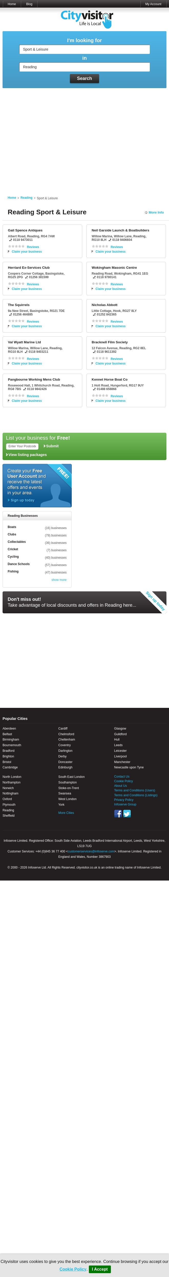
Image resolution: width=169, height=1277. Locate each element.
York (61, 804)
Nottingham (10, 793)
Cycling (13, 556)
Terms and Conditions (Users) (134, 790)
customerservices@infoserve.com (91, 851)
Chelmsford (66, 734)
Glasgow (120, 728)
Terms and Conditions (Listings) (135, 795)
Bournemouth (12, 745)
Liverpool (120, 756)
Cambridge (10, 767)
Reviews (33, 247)
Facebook (118, 813)
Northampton (11, 782)
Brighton (8, 756)
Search (84, 78)
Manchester (122, 762)
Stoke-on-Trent (68, 788)
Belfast (7, 734)
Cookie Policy (72, 1269)
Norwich (8, 788)
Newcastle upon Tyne (129, 767)
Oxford (7, 799)
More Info (156, 212)
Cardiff (62, 728)
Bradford (8, 751)
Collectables (17, 541)
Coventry (64, 745)
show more (59, 580)
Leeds (118, 745)
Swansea (64, 793)
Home (12, 4)
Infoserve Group (125, 804)
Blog (29, 4)
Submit (52, 446)
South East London (71, 777)
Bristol (7, 762)
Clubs (12, 534)
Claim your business (27, 251)
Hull (117, 739)
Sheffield (9, 815)
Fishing (13, 571)
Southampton (67, 782)
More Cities (66, 813)
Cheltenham (66, 739)
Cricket (13, 549)
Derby (62, 756)
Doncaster (65, 762)
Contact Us (122, 776)
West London (67, 799)
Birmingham (11, 739)
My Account (153, 4)
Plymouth (9, 804)
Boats (12, 527)
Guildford (120, 734)
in (84, 58)
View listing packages (27, 455)
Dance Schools (19, 564)
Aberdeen (9, 728)
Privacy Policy (123, 800)
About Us (120, 786)
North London (12, 777)
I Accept (100, 1269)
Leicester (120, 751)
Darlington (65, 751)
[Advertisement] (48, 139)
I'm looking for (84, 40)
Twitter (127, 813)
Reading (26, 198)
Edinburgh (65, 767)
